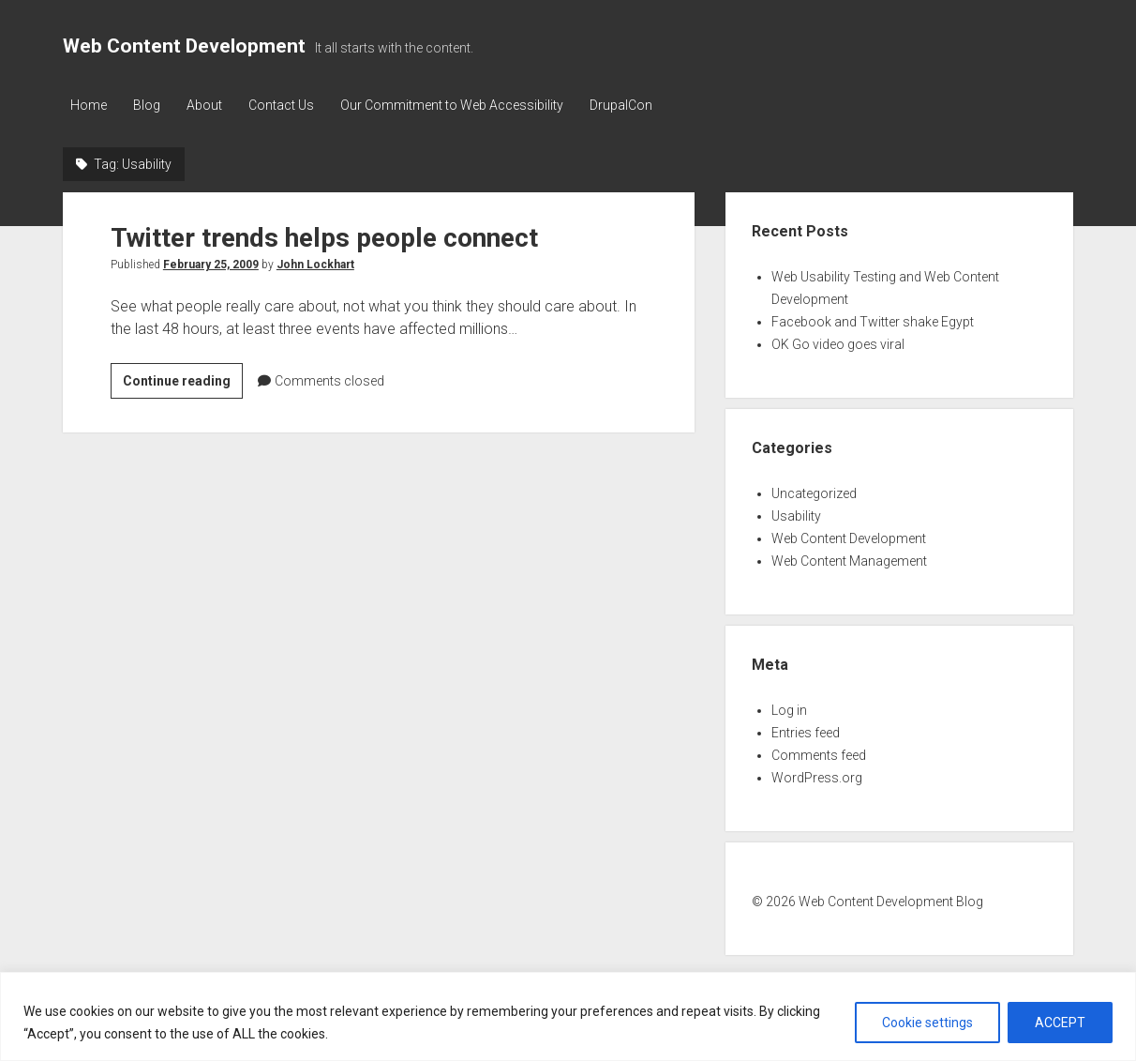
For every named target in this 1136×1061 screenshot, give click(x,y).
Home (88, 105)
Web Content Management (849, 560)
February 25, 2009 (211, 263)
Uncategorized (814, 492)
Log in (789, 709)
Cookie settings (927, 1022)
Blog (148, 105)
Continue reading (183, 383)
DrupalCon (630, 105)
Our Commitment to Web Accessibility (459, 105)
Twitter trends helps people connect (324, 236)
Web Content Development (184, 46)
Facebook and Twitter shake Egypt (872, 320)
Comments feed (818, 754)
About (208, 105)
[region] (568, 1016)
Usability (796, 515)
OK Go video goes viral (837, 343)
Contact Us (287, 105)
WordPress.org (816, 776)
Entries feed (805, 731)
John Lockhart (315, 263)
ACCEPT (1060, 1022)
